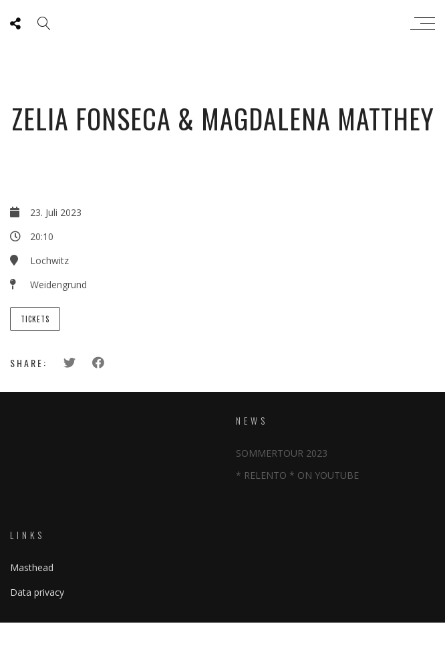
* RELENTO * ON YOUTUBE (297, 475)
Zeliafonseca (219, 23)
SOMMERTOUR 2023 (281, 453)
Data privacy (37, 592)
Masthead (31, 567)
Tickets (35, 319)
